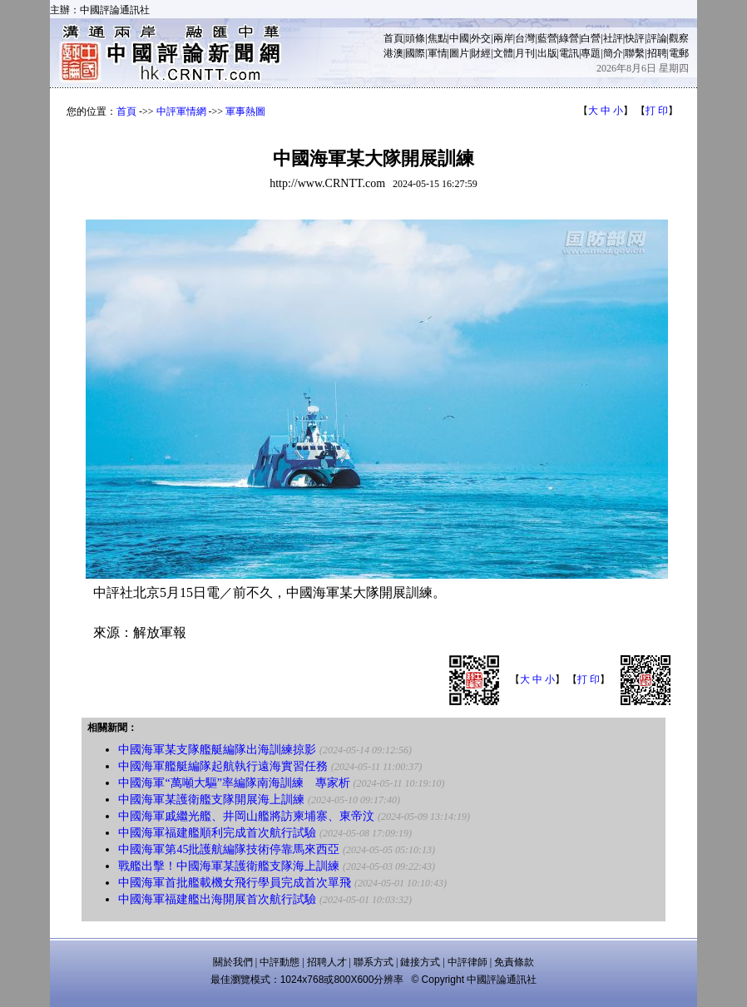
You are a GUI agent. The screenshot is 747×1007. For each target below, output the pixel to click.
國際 (415, 53)
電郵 (679, 53)
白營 (591, 38)
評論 (657, 38)
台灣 (525, 38)
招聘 (657, 53)
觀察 (679, 38)
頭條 (415, 38)
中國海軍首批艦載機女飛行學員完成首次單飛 (234, 882)
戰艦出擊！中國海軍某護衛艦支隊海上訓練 (228, 866)
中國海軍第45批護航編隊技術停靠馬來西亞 (228, 849)
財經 (481, 53)
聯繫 (635, 53)
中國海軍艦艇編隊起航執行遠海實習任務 (223, 766)
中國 (459, 38)
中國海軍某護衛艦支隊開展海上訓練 (211, 799)
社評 (613, 38)
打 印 (657, 110)
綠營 (569, 38)
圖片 (459, 53)
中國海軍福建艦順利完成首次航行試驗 (217, 833)
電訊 (569, 53)
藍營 (547, 38)
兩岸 (503, 38)
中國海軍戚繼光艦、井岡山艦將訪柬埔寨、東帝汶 (246, 816)
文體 (503, 53)
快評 (635, 38)
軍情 (438, 53)
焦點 (438, 38)
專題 (591, 53)
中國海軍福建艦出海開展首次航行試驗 (217, 899)
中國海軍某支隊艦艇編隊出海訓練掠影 (217, 749)
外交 (481, 38)
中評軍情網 (181, 111)
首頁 (393, 38)
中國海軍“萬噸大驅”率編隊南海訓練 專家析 (233, 783)
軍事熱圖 (245, 111)
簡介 (613, 53)
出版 (547, 53)
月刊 (525, 53)
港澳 (393, 53)
